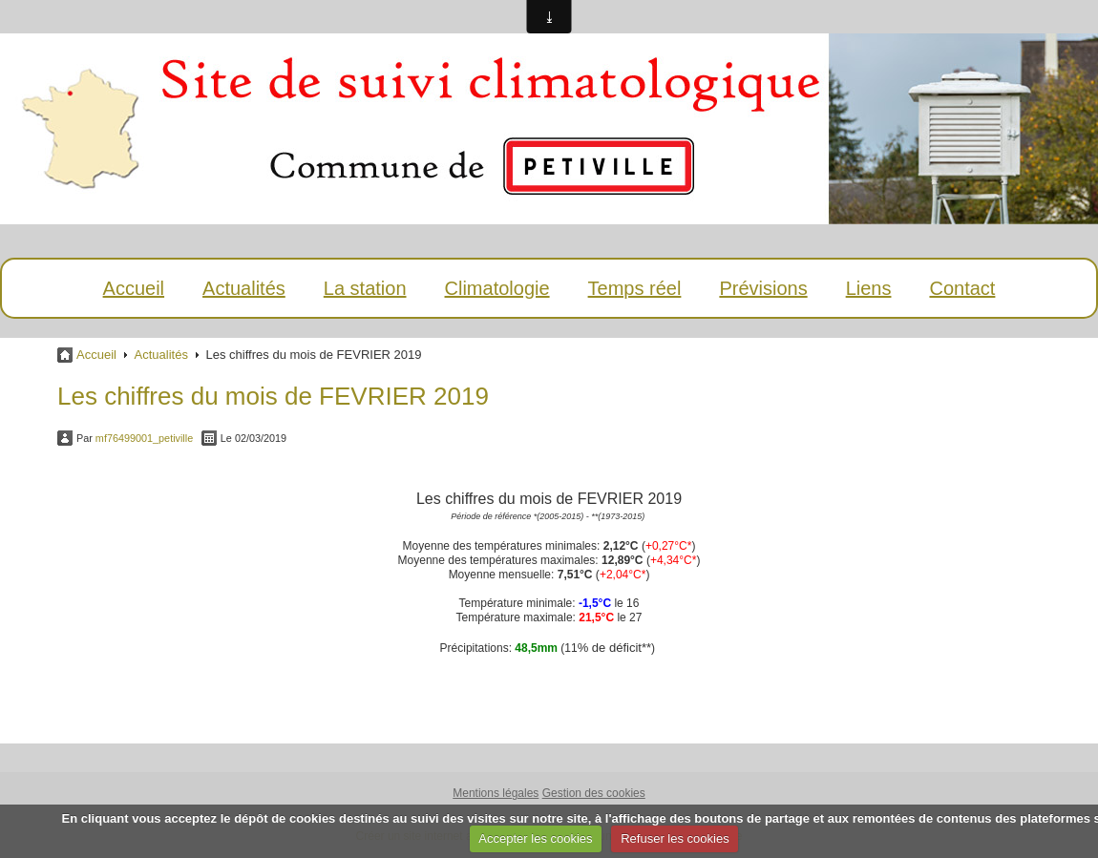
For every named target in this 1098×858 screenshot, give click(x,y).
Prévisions (763, 288)
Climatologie (497, 288)
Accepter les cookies (535, 838)
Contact (962, 288)
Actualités (243, 288)
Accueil (133, 288)
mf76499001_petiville (144, 438)
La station (365, 288)
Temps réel (635, 288)
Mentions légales (495, 793)
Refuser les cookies (674, 838)
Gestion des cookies (593, 793)
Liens (869, 288)
